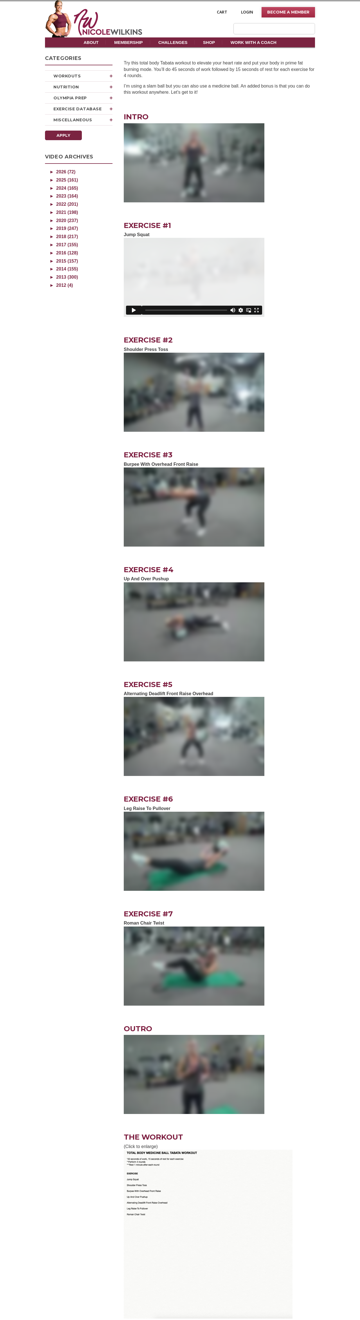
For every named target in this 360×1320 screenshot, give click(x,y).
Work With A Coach (253, 42)
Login (247, 12)
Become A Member (288, 12)
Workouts (82, 76)
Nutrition (82, 87)
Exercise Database (82, 109)
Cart (222, 12)
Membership (128, 42)
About (91, 42)
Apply (63, 135)
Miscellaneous (82, 120)
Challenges (172, 42)
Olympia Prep (82, 98)
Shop (209, 42)
